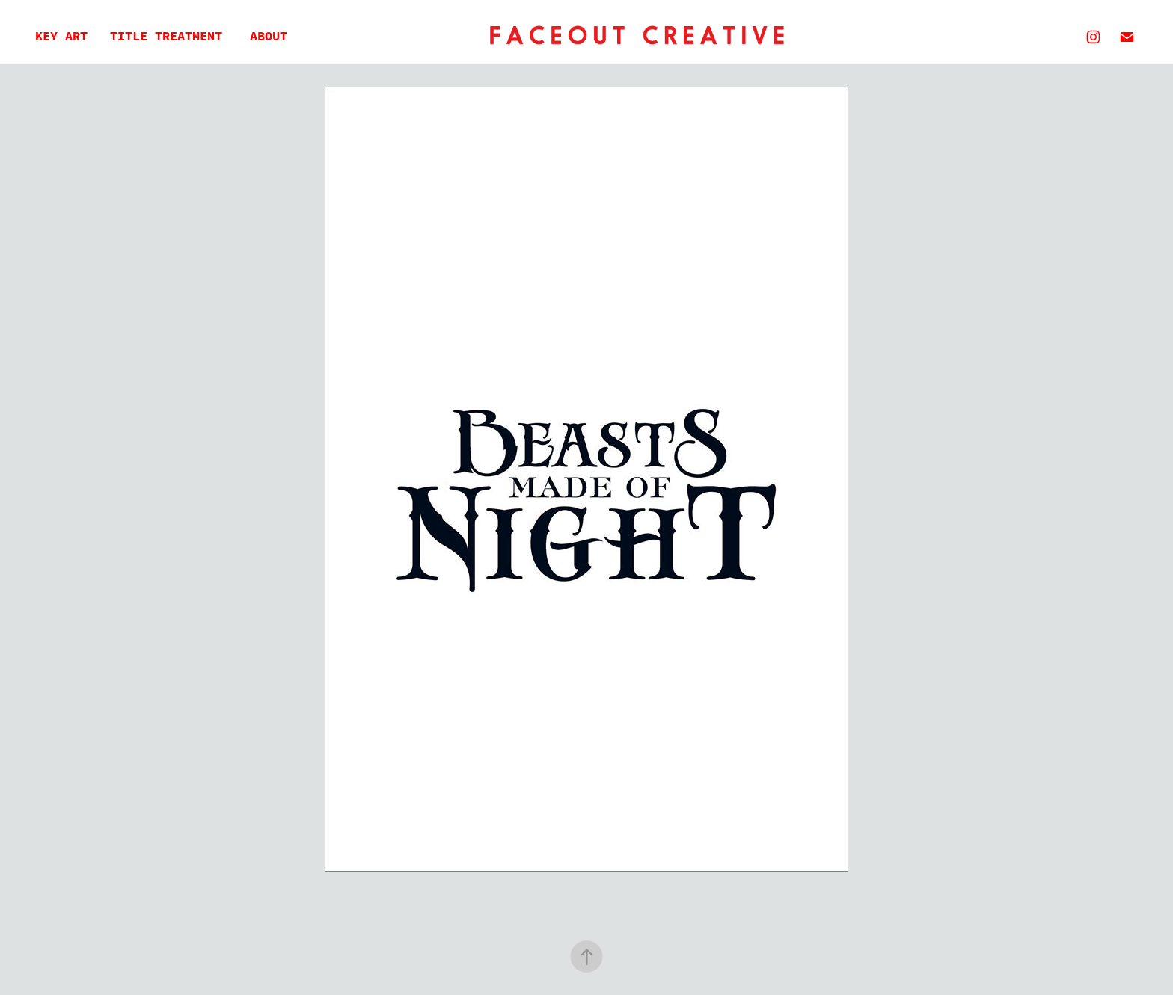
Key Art (61, 36)
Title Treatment (166, 36)
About (268, 36)
